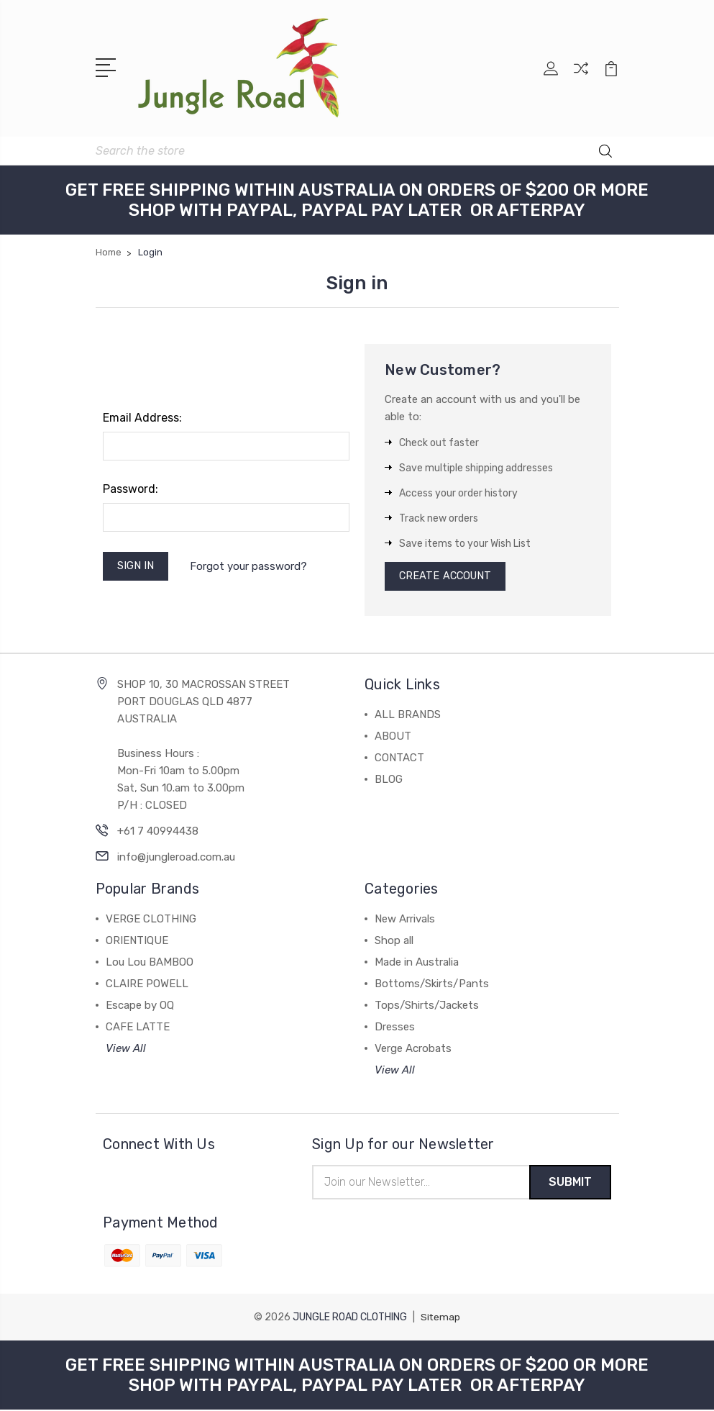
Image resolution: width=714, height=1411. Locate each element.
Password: (130, 487)
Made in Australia (417, 963)
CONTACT (399, 759)
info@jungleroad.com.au (176, 858)
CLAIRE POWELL (147, 985)
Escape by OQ (140, 1006)
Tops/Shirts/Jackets (427, 1006)
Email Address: (142, 416)
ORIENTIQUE (137, 941)
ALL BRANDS (408, 715)
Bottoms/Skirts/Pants (432, 985)
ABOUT (393, 737)
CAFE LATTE (138, 1028)
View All (126, 1049)
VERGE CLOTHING (151, 920)
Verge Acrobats (413, 1049)
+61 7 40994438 (157, 832)
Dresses (395, 1028)
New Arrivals (405, 920)
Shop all (394, 941)
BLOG (389, 780)
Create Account (447, 576)
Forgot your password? (251, 565)
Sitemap (441, 1318)
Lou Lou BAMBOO (149, 963)
